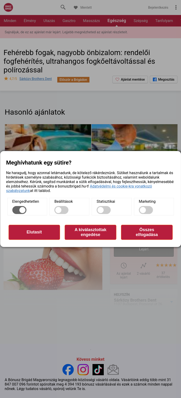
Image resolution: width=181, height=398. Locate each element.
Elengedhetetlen (25, 201)
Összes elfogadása (147, 232)
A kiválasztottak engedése (90, 232)
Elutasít (34, 232)
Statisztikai (106, 201)
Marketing (147, 201)
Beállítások (63, 201)
